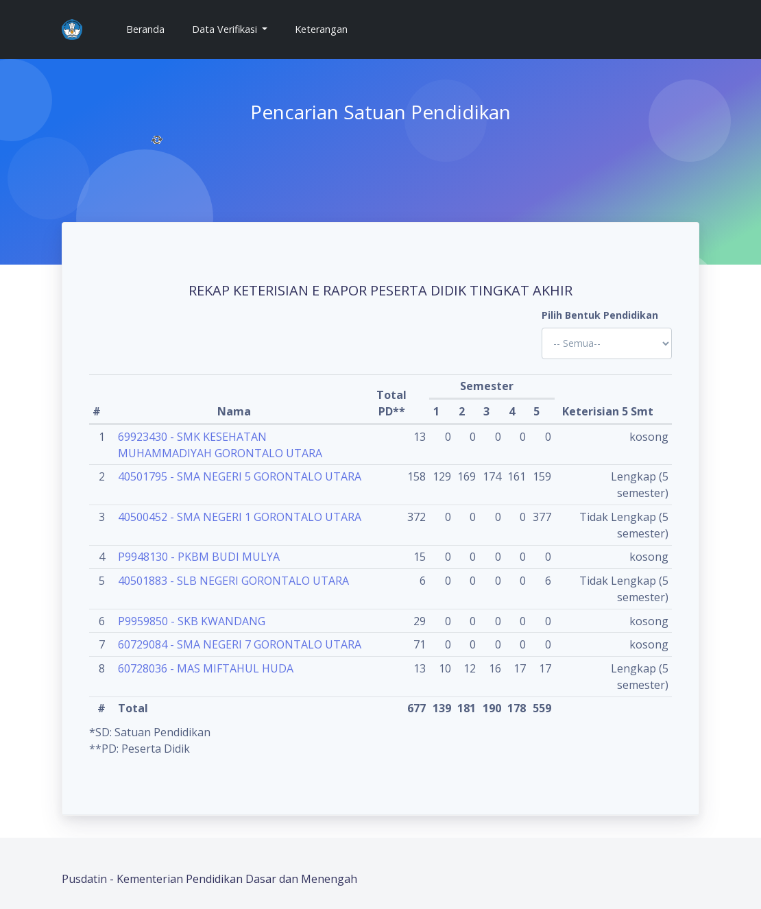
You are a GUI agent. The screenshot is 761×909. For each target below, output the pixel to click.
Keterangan (321, 29)
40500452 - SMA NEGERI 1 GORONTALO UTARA (239, 516)
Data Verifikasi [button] (226, 29)
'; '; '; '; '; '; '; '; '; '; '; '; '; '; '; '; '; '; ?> (607, 343)
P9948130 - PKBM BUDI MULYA (199, 556)
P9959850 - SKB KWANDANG (191, 621)
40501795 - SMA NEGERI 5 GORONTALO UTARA (239, 476)
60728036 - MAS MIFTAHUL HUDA (205, 668)
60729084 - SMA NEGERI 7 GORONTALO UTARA (239, 644)
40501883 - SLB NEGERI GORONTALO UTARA (233, 580)
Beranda (151, 28)
